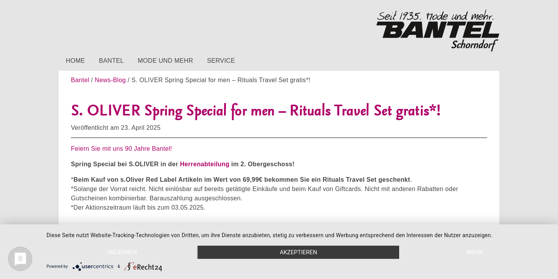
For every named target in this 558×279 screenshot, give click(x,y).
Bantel (111, 60)
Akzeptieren (298, 252)
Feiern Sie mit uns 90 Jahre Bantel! (121, 148)
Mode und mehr (165, 60)
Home (75, 60)
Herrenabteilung (204, 164)
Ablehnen (122, 252)
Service (221, 60)
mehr (475, 252)
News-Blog (110, 80)
